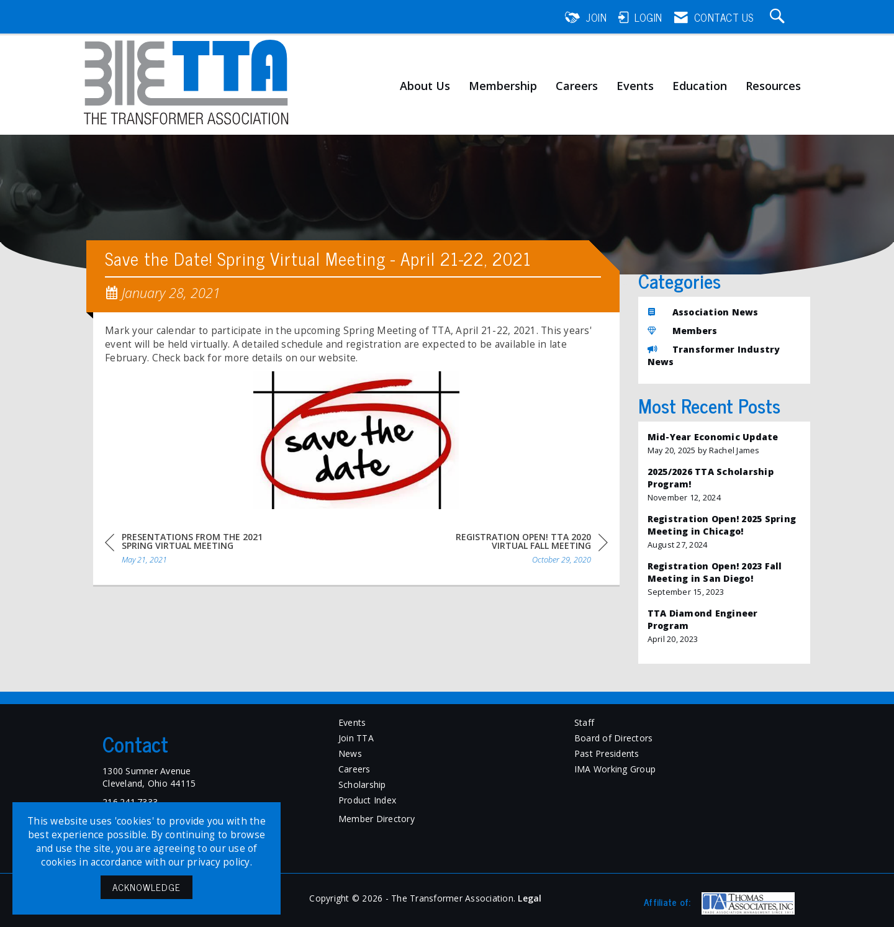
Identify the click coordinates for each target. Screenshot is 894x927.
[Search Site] (779, 17)
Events (635, 86)
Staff (584, 722)
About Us (425, 86)
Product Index (367, 800)
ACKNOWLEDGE (146, 887)
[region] (515, 550)
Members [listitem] (683, 331)
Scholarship (362, 784)
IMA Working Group (615, 769)
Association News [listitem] (703, 312)
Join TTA (356, 738)
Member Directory (376, 819)
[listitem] (724, 443)
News (350, 753)
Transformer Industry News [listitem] (714, 355)
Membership (503, 86)
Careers (577, 86)
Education (699, 86)
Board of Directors (613, 738)
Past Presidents (606, 753)
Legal (529, 898)
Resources (773, 86)
